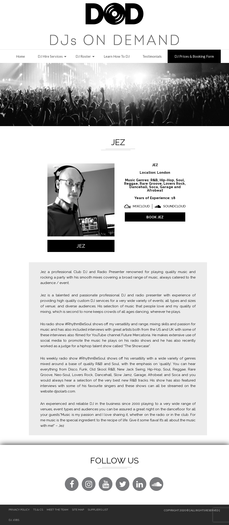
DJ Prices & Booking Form (194, 56)
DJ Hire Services (50, 56)
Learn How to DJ (117, 56)
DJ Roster (83, 56)
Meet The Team (57, 509)
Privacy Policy (19, 509)
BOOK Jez (155, 217)
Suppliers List (98, 509)
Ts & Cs (38, 509)
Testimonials (152, 56)
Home (20, 56)
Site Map (78, 509)
